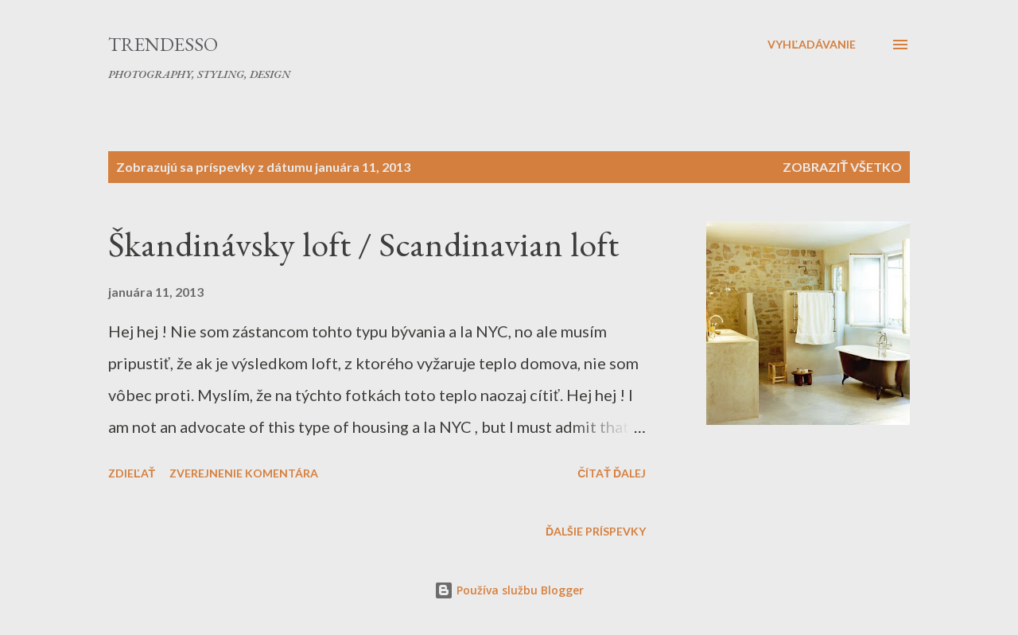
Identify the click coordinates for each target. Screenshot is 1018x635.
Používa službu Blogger (509, 590)
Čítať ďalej (611, 473)
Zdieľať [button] (131, 473)
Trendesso (163, 44)
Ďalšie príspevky (596, 531)
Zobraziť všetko (842, 166)
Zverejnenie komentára (243, 473)
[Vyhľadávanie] (811, 44)
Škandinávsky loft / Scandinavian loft (363, 244)
